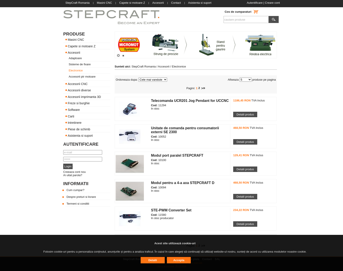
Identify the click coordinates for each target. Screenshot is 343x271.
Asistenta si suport (80, 135)
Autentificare (254, 2)
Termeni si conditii (77, 203)
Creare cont (272, 2)
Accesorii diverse (79, 90)
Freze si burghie (79, 103)
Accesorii (74, 52)
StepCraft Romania (143, 66)
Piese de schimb (79, 129)
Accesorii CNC (78, 83)
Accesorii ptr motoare (82, 76)
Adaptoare (75, 58)
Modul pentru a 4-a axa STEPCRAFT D (182, 183)
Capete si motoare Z (82, 46)
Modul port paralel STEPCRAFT (177, 155)
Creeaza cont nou (74, 172)
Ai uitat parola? (72, 175)
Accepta (178, 260)
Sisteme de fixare (80, 64)
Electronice (76, 70)
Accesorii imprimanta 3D (84, 96)
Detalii (152, 260)
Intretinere (75, 122)
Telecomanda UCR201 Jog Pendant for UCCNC (190, 101)
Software (74, 110)
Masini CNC (76, 39)
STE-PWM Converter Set (171, 210)
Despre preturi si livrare (81, 196)
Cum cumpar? (75, 190)
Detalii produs (245, 114)
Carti (71, 116)
